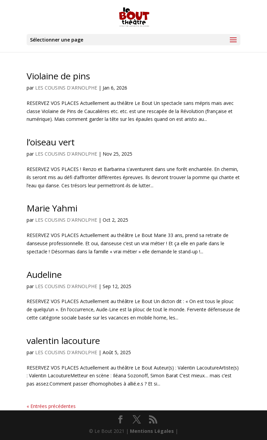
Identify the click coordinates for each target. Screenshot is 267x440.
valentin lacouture (63, 340)
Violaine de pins (58, 76)
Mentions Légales (152, 431)
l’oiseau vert (51, 142)
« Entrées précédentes (51, 406)
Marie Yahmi (52, 208)
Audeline (44, 274)
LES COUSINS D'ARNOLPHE (66, 87)
